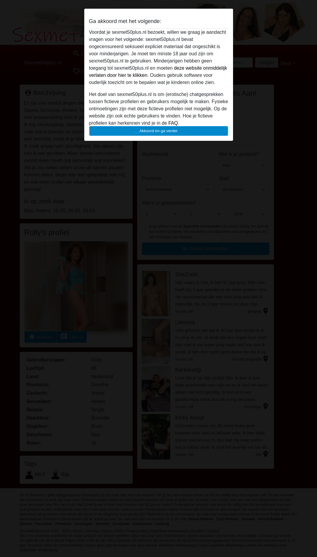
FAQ (173, 123)
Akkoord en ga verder (158, 131)
